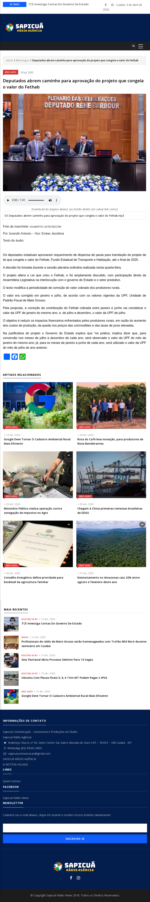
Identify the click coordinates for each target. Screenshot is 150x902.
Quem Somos (12, 781)
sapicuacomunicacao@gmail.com (26, 753)
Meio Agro (22, 60)
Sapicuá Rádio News (16, 798)
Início (9, 60)
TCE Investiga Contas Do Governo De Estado (58, 4)
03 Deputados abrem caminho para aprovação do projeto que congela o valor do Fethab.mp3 (64, 215)
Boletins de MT (29, 619)
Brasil (24, 637)
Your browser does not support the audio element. (32, 200)
